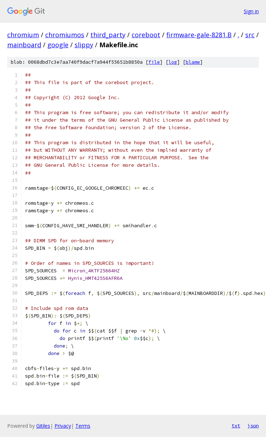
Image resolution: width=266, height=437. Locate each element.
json (253, 425)
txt (236, 425)
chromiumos (64, 34)
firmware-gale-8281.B (199, 34)
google (57, 44)
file (154, 62)
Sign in (251, 11)
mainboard (24, 44)
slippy (84, 44)
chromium (23, 34)
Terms (82, 425)
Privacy (62, 425)
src (250, 34)
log (172, 62)
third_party (107, 34)
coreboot (146, 34)
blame (193, 62)
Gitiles (43, 425)
